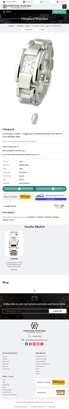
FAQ (3, 382)
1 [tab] (34, 290)
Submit (64, 7)
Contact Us (6, 369)
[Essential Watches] (16, 6)
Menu (8, 12)
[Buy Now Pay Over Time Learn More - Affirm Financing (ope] (51, 196)
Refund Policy (6, 392)
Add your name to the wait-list (14, 151)
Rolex (37, 369)
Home (4, 356)
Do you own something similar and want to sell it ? (21, 154)
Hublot (38, 374)
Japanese (52, 407)
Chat (4, 380)
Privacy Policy (7, 390)
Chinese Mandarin (21, 407)
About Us (59, 11)
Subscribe (57, 311)
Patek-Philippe (40, 361)
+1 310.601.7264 (9, 2)
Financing (5, 385)
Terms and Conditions (9, 395)
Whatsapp (44, 2)
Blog (4, 387)
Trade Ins (5, 364)
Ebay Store (5, 361)
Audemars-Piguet (41, 359)
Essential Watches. (34, 402)
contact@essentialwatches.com (35, 340)
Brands (4, 359)
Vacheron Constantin (42, 364)
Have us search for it (10, 147)
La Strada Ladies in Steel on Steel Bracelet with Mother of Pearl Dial (14, 265)
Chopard (14, 259)
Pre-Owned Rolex (41, 356)
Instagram (61, 2)
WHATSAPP (50, 189)
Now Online (28, 2)
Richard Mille (40, 366)
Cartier (38, 371)
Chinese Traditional (38, 407)
